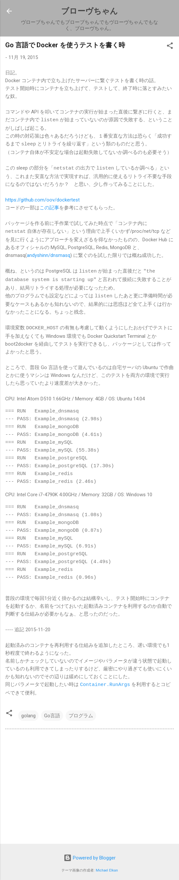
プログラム (81, 713)
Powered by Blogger (90, 855)
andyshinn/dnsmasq (48, 254)
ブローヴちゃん (89, 11)
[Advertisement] (89, 784)
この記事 (49, 207)
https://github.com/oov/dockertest (42, 199)
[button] (170, 47)
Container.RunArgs (105, 682)
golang (28, 713)
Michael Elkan (107, 867)
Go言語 (52, 713)
